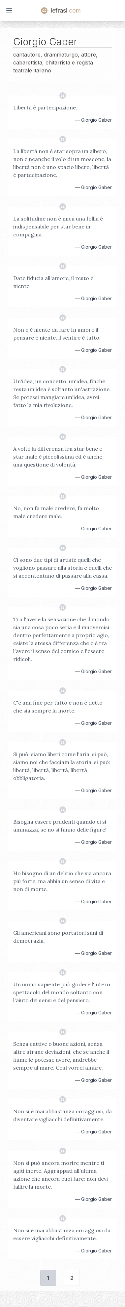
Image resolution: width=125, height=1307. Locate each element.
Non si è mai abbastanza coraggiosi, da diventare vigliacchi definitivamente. (62, 1115)
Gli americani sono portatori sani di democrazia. (58, 936)
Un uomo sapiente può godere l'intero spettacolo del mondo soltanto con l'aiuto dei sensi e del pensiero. (61, 992)
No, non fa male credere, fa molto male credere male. (56, 512)
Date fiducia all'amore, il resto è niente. (53, 282)
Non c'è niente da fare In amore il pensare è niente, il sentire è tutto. (57, 333)
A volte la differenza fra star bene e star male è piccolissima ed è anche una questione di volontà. (57, 456)
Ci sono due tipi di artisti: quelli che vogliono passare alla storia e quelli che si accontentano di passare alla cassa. (62, 567)
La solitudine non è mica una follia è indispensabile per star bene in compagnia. (58, 226)
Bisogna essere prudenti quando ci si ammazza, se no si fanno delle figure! (60, 825)
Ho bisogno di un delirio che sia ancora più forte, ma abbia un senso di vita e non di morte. (62, 881)
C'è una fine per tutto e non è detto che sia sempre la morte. (58, 706)
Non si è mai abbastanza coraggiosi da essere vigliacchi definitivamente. (61, 1234)
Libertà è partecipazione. (45, 107)
